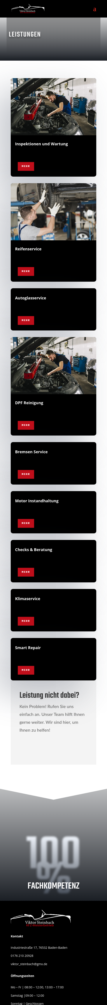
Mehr (26, 166)
